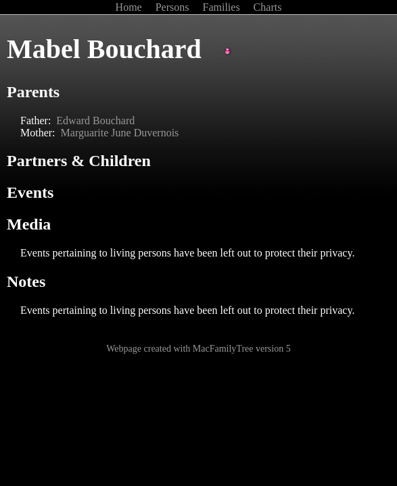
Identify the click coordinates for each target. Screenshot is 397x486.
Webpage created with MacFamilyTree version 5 (198, 349)
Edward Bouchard (95, 120)
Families (223, 7)
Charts (268, 7)
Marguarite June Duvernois (120, 132)
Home (130, 7)
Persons (174, 7)
